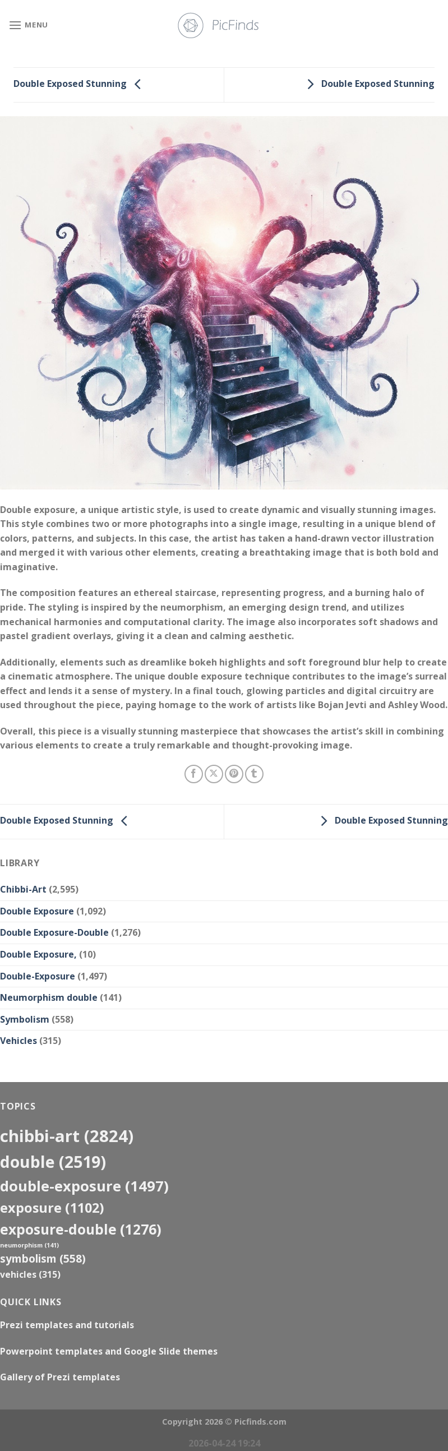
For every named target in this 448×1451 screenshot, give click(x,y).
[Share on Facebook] (193, 774)
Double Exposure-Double (54, 932)
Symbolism (24, 1019)
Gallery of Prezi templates (60, 1377)
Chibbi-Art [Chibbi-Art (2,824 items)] (66, 1136)
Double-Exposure (37, 976)
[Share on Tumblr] (254, 774)
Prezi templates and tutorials (67, 1325)
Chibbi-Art (23, 889)
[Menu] (28, 25)
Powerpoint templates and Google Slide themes (109, 1351)
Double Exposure (37, 911)
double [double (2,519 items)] (53, 1161)
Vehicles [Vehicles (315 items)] (30, 1274)
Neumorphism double (49, 997)
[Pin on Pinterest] (234, 774)
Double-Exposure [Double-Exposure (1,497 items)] (84, 1185)
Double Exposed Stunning (80, 84)
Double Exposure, (38, 954)
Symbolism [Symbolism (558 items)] (43, 1258)
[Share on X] (214, 774)
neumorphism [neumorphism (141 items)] (29, 1245)
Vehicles (18, 1040)
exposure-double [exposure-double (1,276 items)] (80, 1229)
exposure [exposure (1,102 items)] (52, 1208)
